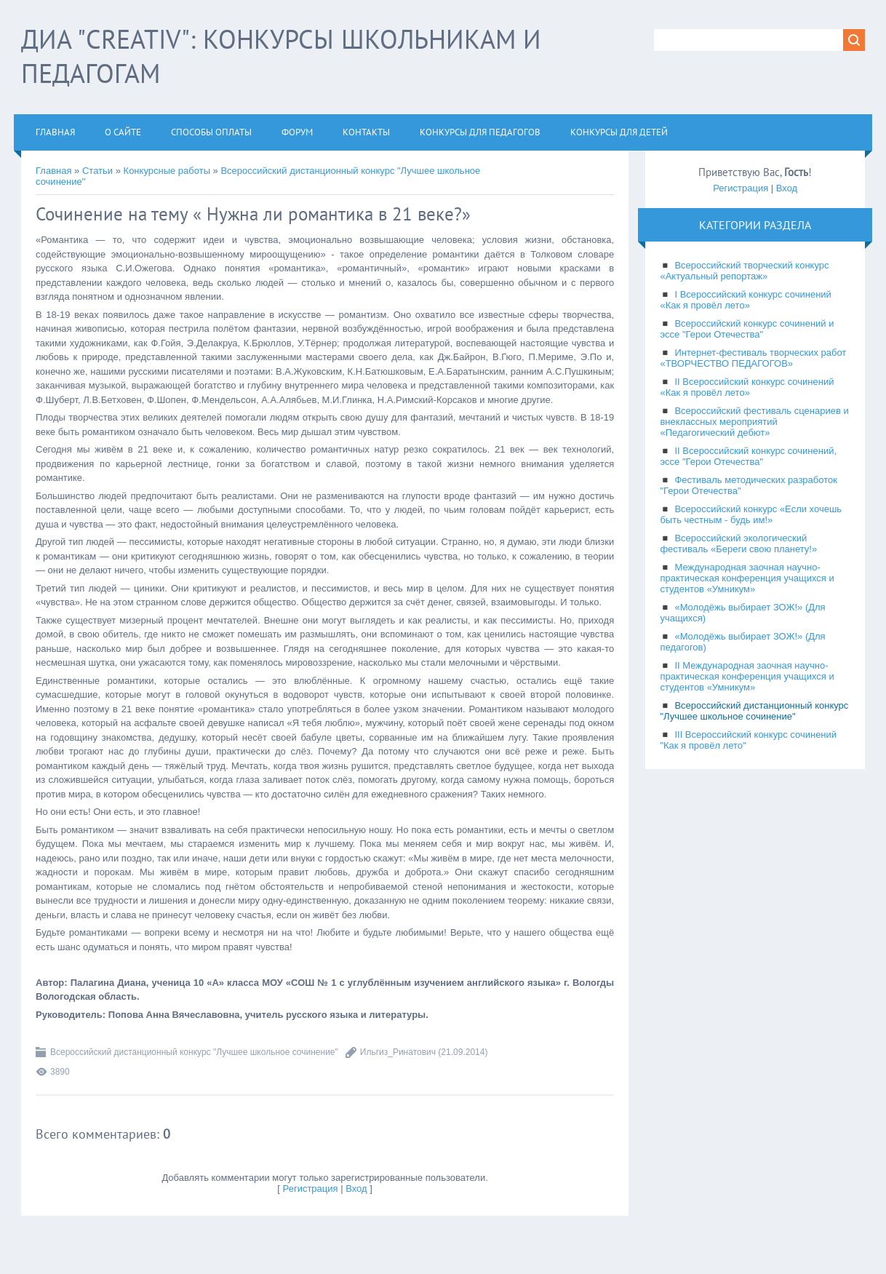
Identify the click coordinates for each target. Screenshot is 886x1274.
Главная (53, 170)
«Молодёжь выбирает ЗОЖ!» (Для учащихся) (742, 613)
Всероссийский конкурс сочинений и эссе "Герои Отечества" (747, 329)
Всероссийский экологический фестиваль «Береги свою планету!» (738, 543)
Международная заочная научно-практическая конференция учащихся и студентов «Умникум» (747, 578)
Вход (356, 1188)
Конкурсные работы (167, 170)
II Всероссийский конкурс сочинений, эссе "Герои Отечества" (748, 456)
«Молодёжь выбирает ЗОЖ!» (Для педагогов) (742, 642)
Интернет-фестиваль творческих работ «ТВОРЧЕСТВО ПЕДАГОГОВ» (753, 358)
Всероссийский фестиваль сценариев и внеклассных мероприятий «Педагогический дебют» (754, 421)
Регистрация (310, 1188)
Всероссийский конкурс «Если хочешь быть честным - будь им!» (751, 514)
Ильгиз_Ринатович (398, 1052)
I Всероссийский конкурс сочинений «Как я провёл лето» (745, 300)
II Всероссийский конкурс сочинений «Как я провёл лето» (747, 387)
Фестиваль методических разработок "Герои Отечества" (748, 485)
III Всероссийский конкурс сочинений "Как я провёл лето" (748, 740)
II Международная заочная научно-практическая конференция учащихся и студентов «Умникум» (747, 676)
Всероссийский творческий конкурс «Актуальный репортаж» (744, 271)
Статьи (97, 170)
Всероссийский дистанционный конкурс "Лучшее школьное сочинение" (194, 1052)
